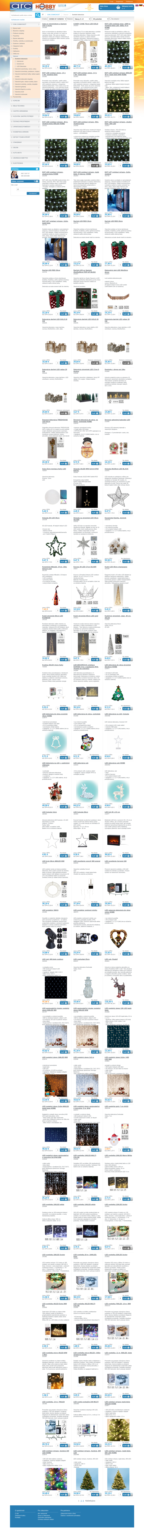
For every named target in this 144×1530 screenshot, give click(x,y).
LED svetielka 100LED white (53, 1204)
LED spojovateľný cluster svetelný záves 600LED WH (55, 1009)
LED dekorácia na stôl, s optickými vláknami (56, 764)
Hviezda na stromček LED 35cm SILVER (85, 519)
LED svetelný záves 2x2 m (83, 1057)
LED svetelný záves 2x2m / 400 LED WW (117, 1058)
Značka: (44, 19)
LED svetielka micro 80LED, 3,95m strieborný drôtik (86, 1354)
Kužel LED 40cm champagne (116, 567)
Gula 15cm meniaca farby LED (54, 469)
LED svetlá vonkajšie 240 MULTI (86, 1402)
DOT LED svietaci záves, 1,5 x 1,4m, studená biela (54, 74)
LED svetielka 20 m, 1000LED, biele (85, 1255)
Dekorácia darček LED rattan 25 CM (54, 370)
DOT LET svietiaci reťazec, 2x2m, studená (118, 173)
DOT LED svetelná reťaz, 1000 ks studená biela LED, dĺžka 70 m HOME (118, 25)
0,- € (127, 7)
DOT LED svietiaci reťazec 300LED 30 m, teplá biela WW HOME (118, 74)
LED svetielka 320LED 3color (116, 1255)
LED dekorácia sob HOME (115, 763)
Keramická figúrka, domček (115, 518)
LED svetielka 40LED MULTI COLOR (84, 1304)
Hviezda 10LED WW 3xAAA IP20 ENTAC (86, 470)
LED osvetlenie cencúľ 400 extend (86, 861)
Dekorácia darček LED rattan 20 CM (117, 320)
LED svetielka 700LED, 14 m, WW (118, 1304)
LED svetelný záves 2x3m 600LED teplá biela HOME (55, 1107)
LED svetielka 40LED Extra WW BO (54, 1304)
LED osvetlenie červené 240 (116, 861)
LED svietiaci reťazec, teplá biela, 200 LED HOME (118, 1452)
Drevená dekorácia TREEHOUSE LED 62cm (55, 421)
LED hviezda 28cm (80, 812)
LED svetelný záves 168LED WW (55, 1057)
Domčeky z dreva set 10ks (115, 369)
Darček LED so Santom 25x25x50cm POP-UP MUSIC (84, 271)
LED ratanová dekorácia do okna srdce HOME (117, 911)
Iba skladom (115, 19)
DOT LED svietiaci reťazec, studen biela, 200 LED (118, 123)
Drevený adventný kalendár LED (117, 420)
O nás (111, 1)
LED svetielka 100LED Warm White (118, 1155)
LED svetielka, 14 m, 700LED (53, 1402)
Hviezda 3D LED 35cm (51, 518)
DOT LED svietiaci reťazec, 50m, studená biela (86, 123)
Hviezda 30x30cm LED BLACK (116, 469)
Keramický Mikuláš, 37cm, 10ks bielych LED (54, 568)
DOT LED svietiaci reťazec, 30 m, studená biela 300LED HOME (55, 123)
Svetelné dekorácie (78, 14)
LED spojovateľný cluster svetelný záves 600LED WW (86, 1009)
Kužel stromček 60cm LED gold (85, 616)
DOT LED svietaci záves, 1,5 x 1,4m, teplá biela (85, 74)
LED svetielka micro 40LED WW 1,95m (54, 1354)
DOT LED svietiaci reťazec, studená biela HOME (52, 173)
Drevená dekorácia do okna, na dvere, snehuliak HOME (85, 421)
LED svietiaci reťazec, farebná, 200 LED (87, 1452)
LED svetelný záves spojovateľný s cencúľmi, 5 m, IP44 (86, 1107)
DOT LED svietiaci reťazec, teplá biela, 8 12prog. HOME (86, 173)
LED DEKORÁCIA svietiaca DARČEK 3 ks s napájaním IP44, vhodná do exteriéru (86, 667)
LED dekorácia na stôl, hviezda (117, 714)
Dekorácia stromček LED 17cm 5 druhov (86, 370)
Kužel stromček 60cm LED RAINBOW (52, 617)
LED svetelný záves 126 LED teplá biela (118, 1009)
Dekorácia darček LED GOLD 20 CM (54, 320)
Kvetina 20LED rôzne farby (52, 665)
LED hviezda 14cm (49, 812)
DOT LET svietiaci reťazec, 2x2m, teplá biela (55, 222)
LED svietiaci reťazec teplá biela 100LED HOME (117, 1403)
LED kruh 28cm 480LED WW (53, 861)
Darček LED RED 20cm (114, 221)
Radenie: (70, 19)
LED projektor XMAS (50, 910)
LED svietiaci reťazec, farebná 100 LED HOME (55, 1452)
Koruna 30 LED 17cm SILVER (84, 567)
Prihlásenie (129, 1)
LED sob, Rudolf (111, 959)
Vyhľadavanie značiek (18, 19)
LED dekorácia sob (80, 763)
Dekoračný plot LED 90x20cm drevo (116, 271)
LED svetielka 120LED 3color (116, 1204)
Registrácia (119, 1)
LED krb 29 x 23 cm (112, 812)
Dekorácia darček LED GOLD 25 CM (85, 320)
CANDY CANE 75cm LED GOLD (85, 24)
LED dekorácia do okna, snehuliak (86, 714)
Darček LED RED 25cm (51, 270)
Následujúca (90, 1501)
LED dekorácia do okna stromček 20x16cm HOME (118, 666)
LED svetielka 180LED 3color (53, 1255)
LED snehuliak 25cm (81, 959)
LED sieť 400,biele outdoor (52, 959)
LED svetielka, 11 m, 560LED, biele (118, 1353)
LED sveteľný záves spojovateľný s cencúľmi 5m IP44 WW (55, 1156)
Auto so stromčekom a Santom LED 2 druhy (54, 25)
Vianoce (66, 14)
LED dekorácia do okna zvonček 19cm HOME (55, 715)
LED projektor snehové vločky (85, 910)
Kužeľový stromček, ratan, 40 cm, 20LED (118, 617)
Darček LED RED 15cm (82, 221)
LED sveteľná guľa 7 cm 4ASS (116, 1106)
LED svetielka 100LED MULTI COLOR (84, 1156)
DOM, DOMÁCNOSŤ (53, 14)
